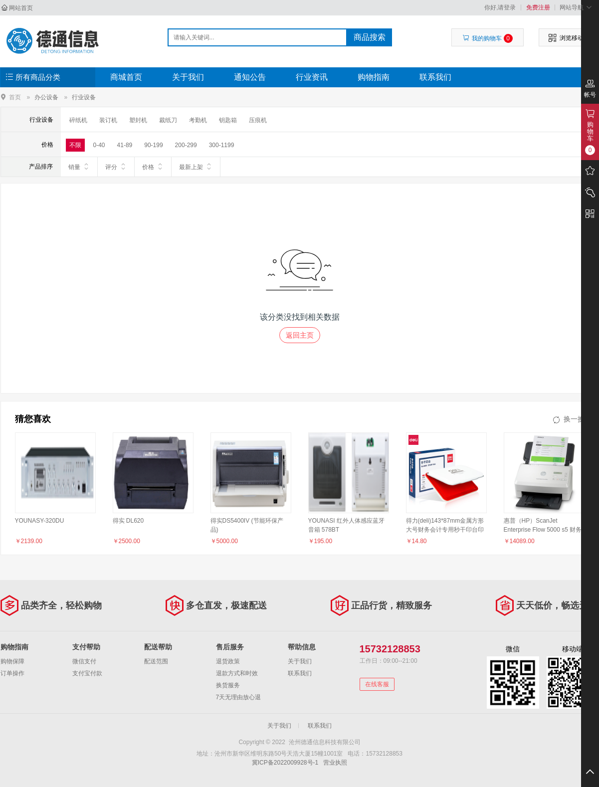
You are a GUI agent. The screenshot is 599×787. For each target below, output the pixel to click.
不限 (75, 145)
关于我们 (188, 77)
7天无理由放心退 (238, 697)
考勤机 (198, 120)
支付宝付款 (87, 673)
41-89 (125, 145)
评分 (116, 166)
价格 (153, 166)
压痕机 (258, 120)
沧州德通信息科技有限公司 (53, 40)
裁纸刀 (168, 120)
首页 (15, 97)
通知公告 (250, 77)
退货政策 (228, 661)
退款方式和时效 (237, 673)
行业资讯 (312, 77)
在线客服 (377, 684)
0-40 (99, 145)
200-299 (186, 145)
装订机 (108, 120)
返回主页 (300, 335)
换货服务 (228, 685)
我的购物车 (487, 38)
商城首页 (126, 77)
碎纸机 (78, 120)
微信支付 (84, 661)
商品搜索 (370, 37)
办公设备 (46, 97)
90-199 (153, 145)
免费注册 (538, 7)
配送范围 (156, 661)
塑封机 (138, 120)
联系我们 (435, 77)
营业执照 (335, 762)
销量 (79, 166)
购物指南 (374, 77)
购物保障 (12, 661)
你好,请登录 (500, 7)
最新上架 (195, 166)
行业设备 (84, 97)
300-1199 (221, 145)
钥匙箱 (228, 120)
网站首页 (21, 7)
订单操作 (12, 673)
